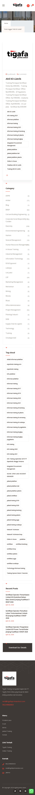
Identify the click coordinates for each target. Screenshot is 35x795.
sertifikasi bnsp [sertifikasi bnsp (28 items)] (11, 549)
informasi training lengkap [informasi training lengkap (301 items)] (14, 432)
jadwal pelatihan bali (13, 153)
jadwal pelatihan (12, 149)
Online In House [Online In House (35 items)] (12, 539)
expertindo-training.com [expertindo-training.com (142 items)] (14, 364)
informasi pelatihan (13, 119)
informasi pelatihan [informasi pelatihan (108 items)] (12, 379)
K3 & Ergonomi (11, 263)
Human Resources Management (17, 245)
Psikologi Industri (12, 314)
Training (9, 333)
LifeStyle (9, 268)
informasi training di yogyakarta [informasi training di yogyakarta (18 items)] (16, 427)
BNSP (8, 210)
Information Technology (14, 259)
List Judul (9, 273)
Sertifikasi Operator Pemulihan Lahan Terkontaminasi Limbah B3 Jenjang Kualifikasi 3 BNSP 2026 (16, 614)
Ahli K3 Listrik (13, 79)
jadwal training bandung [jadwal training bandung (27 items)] (14, 510)
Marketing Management (14, 282)
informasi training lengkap (15, 139)
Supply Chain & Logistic (14, 324)
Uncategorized (11, 338)
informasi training (12, 123)
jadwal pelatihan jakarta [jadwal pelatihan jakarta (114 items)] (14, 491)
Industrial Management (14, 254)
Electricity (9, 226)
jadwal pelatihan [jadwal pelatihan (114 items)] (12, 481)
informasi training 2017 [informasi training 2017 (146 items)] (14, 388)
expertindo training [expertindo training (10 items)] (12, 369)
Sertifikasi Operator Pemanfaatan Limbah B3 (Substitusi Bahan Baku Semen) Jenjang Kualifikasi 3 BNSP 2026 (17, 598)
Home (6, 23)
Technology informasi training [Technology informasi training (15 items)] (16, 568)
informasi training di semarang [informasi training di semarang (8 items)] (16, 417)
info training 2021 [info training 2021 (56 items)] (12, 454)
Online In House (12, 161)
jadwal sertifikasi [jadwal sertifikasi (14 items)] (12, 496)
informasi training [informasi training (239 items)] (12, 384)
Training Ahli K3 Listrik (13, 169)
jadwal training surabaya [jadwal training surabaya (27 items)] (14, 525)
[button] (32, 5)
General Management (13, 240)
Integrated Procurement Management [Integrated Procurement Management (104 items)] (14, 467)
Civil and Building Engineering (16, 214)
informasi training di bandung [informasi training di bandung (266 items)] (15, 408)
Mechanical (10, 287)
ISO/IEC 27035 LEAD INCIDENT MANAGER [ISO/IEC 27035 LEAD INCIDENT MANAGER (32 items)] (16, 475)
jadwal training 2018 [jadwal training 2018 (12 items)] (13, 500)
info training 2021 (12, 115)
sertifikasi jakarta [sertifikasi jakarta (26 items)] (12, 554)
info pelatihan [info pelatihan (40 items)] (11, 374)
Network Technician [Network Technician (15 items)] (13, 529)
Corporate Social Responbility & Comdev (17, 220)
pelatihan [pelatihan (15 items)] (22, 539)
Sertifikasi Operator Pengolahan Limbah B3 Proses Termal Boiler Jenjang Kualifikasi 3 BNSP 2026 (17, 629)
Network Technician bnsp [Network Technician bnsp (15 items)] (14, 534)
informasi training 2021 (14, 127)
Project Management (13, 310)
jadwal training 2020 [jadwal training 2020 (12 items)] (13, 505)
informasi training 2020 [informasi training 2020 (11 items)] (14, 398)
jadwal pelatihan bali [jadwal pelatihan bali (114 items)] (13, 486)
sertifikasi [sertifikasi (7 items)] (10, 544)
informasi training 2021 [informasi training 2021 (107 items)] (14, 403)
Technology (10, 328)
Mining (8, 291)
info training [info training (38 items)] (10, 444)
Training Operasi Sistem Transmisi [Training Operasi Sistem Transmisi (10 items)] (17, 573)
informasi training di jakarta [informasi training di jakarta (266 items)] (15, 413)
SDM (7, 319)
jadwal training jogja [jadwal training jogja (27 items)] (13, 520)
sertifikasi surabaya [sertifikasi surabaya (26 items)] (12, 563)
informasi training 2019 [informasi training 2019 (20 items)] (14, 393)
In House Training (12, 249)
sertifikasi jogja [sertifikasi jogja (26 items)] (11, 559)
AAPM (8, 196)
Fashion (8, 235)
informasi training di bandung (16, 131)
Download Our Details (17, 647)
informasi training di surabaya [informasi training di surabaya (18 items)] (16, 422)
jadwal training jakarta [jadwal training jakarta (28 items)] (13, 515)
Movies (8, 296)
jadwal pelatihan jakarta (14, 157)
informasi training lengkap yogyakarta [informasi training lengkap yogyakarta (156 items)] (14, 438)
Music (8, 301)
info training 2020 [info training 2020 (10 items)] (12, 449)
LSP (7, 277)
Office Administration (13, 305)
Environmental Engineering (15, 231)
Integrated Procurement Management (14, 144)
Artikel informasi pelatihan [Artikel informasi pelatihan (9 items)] (15, 359)
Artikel (8, 200)
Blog (7, 205)
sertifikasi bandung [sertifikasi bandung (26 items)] (21, 544)
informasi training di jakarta (15, 135)
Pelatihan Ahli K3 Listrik (14, 165)
